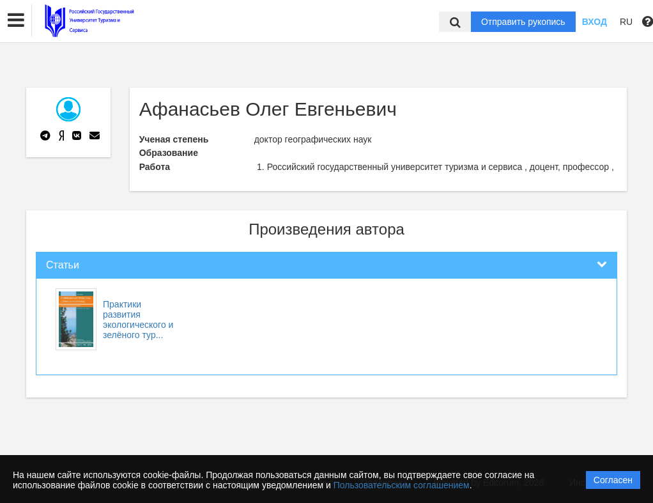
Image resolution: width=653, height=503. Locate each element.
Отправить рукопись (523, 22)
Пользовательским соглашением (402, 485)
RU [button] (626, 22)
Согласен (613, 480)
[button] (16, 20)
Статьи (62, 264)
